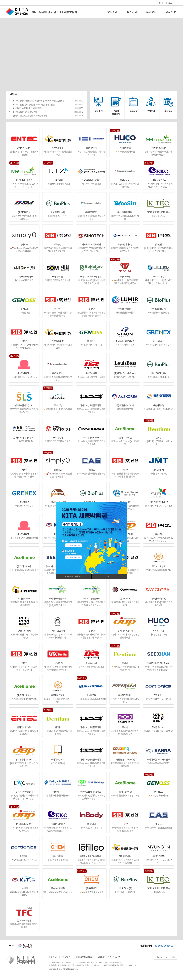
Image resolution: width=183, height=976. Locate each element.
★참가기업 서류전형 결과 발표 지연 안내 (28, 108)
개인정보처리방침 (84, 957)
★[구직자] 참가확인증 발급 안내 (25, 111)
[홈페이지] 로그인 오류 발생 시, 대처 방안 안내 (30, 115)
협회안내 (53, 957)
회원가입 (161, 2)
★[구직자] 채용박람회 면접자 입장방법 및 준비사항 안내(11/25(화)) (38, 100)
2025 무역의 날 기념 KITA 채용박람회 (54, 12)
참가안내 (132, 12)
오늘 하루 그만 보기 (73, 576)
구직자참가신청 (116, 112)
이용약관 (66, 957)
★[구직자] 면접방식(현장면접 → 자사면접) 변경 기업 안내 (34, 104)
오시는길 (151, 111)
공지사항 (171, 12)
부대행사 (151, 12)
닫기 (109, 576)
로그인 (171, 2)
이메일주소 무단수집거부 (109, 957)
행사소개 (112, 12)
